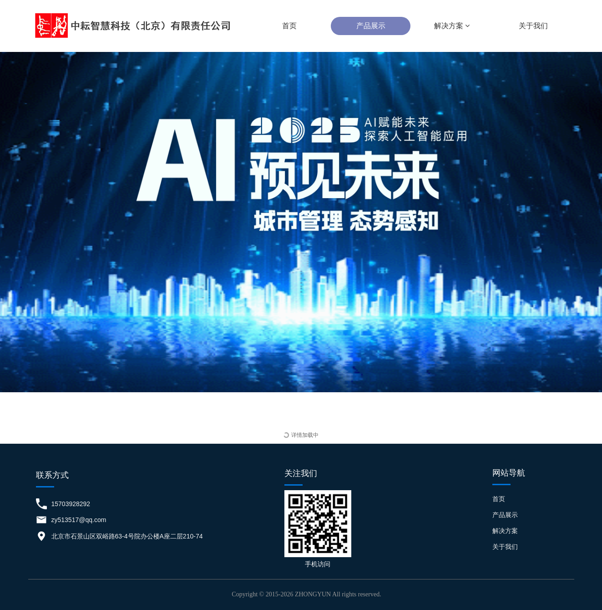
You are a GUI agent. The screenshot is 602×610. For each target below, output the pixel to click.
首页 (289, 26)
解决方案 (452, 26)
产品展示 (370, 26)
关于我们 (533, 26)
